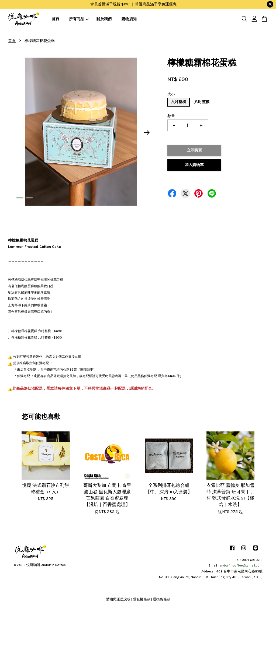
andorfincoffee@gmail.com (241, 565)
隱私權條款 (141, 599)
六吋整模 (178, 102)
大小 (171, 94)
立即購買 (194, 150)
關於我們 (104, 19)
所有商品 (79, 19)
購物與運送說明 (118, 599)
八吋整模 (201, 102)
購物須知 (129, 19)
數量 (171, 116)
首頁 (55, 19)
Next (146, 132)
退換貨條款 (161, 599)
